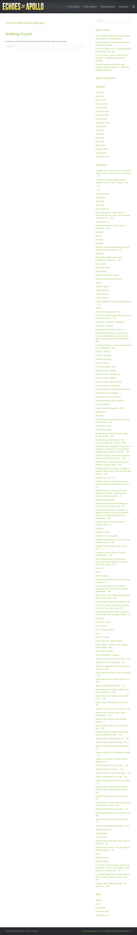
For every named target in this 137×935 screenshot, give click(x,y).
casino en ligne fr (103, 286)
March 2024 (100, 145)
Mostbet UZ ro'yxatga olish (107, 536)
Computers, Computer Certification (110, 322)
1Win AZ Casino (102, 194)
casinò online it (102, 298)
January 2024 (101, 153)
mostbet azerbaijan (103, 430)
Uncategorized (102, 833)
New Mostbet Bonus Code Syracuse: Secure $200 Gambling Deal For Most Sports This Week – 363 (111, 562)
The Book (74, 6)
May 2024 (100, 138)
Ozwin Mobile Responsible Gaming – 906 (113, 602)
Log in (98, 904)
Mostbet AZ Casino (103, 426)
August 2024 (101, 126)
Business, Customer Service (107, 275)
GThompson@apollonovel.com (93, 931)
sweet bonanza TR (103, 829)
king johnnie (101, 412)
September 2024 (102, 123)
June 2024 (100, 134)
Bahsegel (99, 232)
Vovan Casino (101, 837)
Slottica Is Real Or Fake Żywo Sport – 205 (113, 773)
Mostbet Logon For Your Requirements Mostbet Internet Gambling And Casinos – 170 (113, 484)
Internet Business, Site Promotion (109, 401)
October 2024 (101, 119)
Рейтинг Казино (102, 861)
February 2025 (102, 104)
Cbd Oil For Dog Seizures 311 (108, 312)
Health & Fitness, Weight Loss (108, 374)
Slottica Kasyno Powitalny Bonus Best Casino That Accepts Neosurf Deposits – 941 (112, 789)
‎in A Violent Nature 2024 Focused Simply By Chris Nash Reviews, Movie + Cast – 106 (112, 877)
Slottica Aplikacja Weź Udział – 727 (110, 686)
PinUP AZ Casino (103, 637)
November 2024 (102, 115)
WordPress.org (102, 915)
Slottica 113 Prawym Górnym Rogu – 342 (113, 659)
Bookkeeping (101, 271)
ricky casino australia (104, 651)
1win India (100, 205)
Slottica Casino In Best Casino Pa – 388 (112, 738)
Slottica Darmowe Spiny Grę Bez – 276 (112, 765)
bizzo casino (101, 264)
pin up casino (101, 626)
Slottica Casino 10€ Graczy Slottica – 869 (113, 709)
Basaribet (99, 243)
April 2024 (100, 141)
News (98, 572)
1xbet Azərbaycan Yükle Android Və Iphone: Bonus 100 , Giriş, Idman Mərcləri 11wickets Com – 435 (113, 215)
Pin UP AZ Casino (103, 622)
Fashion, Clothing (103, 352)
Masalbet (99, 416)
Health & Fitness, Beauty (106, 370)
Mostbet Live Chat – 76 (105, 478)
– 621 (98, 190)
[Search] (132, 7)
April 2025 (100, 96)
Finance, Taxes (102, 363)
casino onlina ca (102, 290)
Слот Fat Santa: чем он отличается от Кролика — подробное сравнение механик (112, 58)
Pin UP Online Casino (105, 630)
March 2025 (100, 100)
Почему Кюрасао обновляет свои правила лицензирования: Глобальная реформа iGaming (112, 67)
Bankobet (99, 240)
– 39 (97, 186)
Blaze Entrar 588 (102, 268)
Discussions (108, 6)
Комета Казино (102, 857)
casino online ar (102, 294)
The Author (90, 6)
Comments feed (102, 911)
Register (99, 900)
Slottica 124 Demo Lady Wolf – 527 (110, 662)
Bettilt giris (100, 254)
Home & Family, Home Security (108, 382)
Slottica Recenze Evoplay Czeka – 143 (112, 809)
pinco (98, 633)
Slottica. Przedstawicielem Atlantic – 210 (112, 826)
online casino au (102, 576)
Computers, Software (104, 326)
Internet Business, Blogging (107, 393)
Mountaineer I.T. (126, 931)
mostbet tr (100, 528)
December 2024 (102, 111)
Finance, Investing (103, 359)
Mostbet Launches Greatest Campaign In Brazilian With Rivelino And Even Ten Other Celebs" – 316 (113, 471)
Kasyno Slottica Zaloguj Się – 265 (109, 408)
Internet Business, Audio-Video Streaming (113, 389)
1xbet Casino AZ (102, 222)
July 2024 (100, 130)
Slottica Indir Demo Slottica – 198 (109, 769)
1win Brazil (100, 201)
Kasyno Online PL (103, 404)
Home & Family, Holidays (106, 378)
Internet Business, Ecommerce (108, 397)
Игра (98, 854)
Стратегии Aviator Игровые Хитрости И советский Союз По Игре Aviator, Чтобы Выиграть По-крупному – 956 (113, 868)
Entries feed (101, 908)
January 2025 (101, 108)
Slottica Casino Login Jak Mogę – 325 (111, 742)
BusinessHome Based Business (109, 279)
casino (98, 283)
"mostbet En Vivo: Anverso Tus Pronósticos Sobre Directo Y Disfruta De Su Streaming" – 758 (114, 173)
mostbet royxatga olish (105, 500)
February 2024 (102, 149)
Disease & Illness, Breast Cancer (109, 329)
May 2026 (100, 92)
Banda (98, 236)
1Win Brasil (100, 198)
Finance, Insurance (103, 355)
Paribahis (99, 618)
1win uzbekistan (102, 209)
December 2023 (102, 157)
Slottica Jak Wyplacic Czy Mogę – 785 (111, 777)
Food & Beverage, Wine (105, 367)
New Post (100, 568)
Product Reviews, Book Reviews (109, 641)
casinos (99, 308)
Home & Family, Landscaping (108, 385)
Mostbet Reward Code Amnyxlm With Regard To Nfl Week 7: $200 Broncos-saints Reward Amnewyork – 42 (111, 493)
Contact (123, 6)
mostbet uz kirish (103, 532)
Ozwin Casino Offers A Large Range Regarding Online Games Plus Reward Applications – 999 (112, 589)
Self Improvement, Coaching (107, 655)
